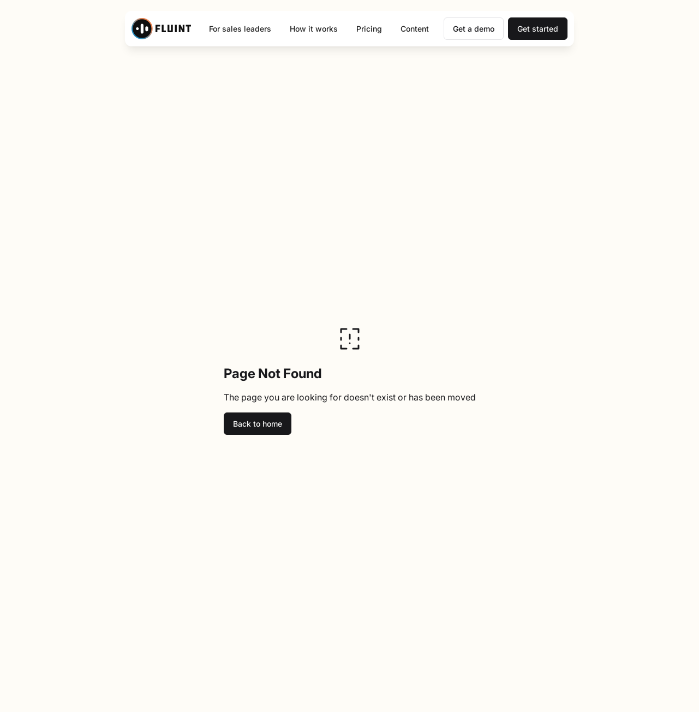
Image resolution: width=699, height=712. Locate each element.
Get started (537, 28)
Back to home (257, 423)
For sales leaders (240, 28)
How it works (314, 28)
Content (415, 28)
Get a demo (473, 28)
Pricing (369, 28)
